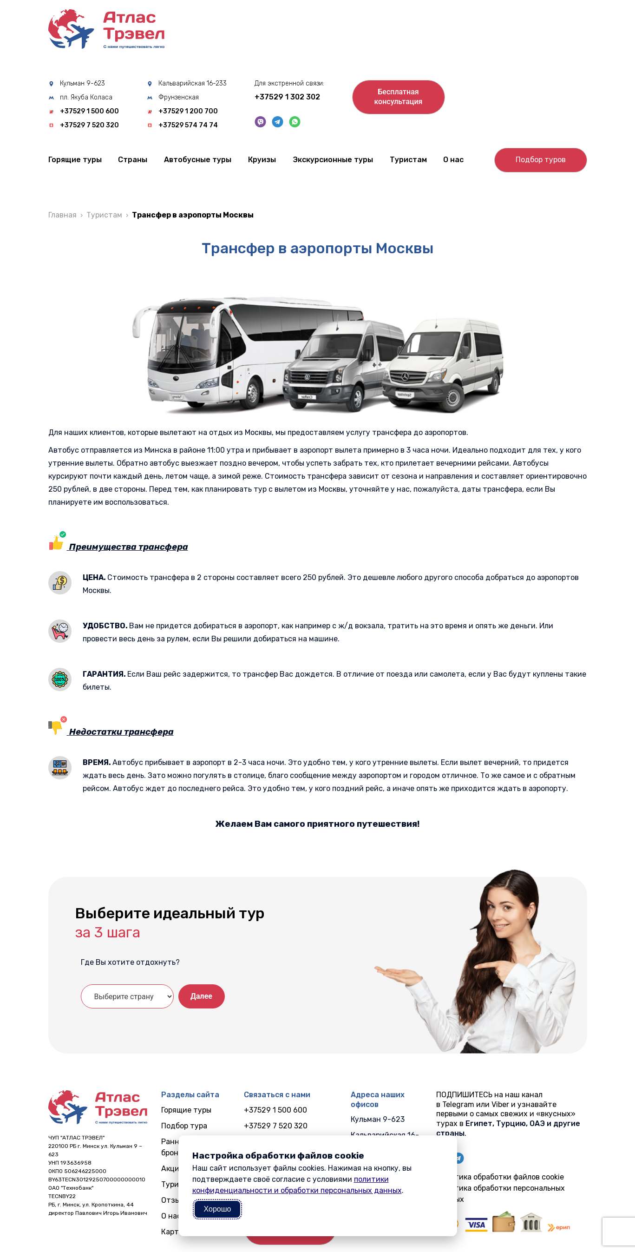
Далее (201, 996)
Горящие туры (75, 159)
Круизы (262, 159)
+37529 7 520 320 (89, 125)
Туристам (408, 159)
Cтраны (132, 159)
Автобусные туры (197, 159)
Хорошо (217, 1209)
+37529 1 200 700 (188, 111)
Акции (172, 1168)
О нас (453, 159)
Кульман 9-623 (82, 83)
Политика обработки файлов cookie (500, 1177)
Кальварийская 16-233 (192, 83)
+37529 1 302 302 (287, 96)
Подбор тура (184, 1125)
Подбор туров (541, 159)
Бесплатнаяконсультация (398, 96)
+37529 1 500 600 (89, 111)
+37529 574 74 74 (188, 125)
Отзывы (175, 1200)
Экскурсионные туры (333, 159)
